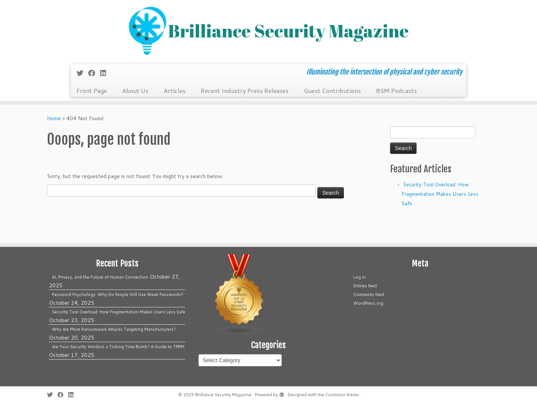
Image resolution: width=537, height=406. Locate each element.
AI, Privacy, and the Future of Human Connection (100, 277)
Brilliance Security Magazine (223, 395)
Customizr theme (342, 395)
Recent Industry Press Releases (245, 90)
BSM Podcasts (396, 90)
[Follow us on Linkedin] (105, 73)
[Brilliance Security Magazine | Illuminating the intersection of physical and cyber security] (268, 31)
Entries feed (365, 286)
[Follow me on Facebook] (94, 73)
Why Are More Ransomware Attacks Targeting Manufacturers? (114, 329)
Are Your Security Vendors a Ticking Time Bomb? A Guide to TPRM (118, 347)
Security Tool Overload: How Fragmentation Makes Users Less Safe (439, 194)
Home (54, 118)
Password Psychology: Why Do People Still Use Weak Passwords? (117, 294)
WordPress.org (368, 303)
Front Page (91, 90)
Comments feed (368, 294)
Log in (359, 277)
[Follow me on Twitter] (82, 73)
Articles (175, 90)
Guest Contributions (332, 90)
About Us (135, 90)
